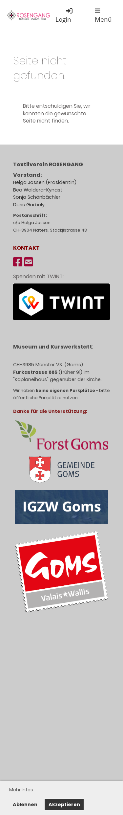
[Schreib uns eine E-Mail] (28, 262)
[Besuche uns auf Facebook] (17, 262)
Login (64, 15)
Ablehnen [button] (25, 804)
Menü (103, 15)
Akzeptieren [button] (64, 804)
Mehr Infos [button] (21, 789)
